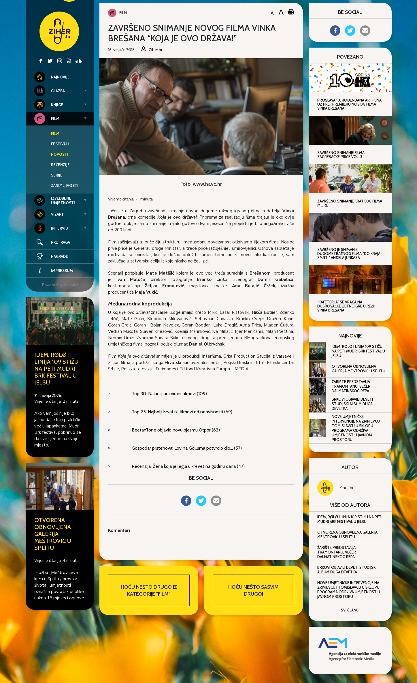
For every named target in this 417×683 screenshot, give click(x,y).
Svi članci (350, 610)
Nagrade (51, 256)
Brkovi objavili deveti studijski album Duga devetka (352, 404)
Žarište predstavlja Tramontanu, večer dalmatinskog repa (351, 386)
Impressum (53, 270)
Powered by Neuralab (61, 284)
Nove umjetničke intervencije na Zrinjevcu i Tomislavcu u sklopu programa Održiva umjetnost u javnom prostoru (357, 428)
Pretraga (60, 242)
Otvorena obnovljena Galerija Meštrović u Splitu (52, 534)
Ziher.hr (346, 488)
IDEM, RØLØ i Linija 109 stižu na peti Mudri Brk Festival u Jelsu (56, 368)
